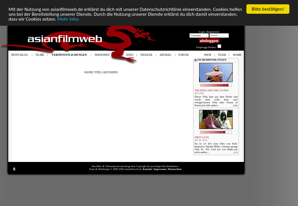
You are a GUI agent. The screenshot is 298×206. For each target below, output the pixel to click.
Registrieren (213, 31)
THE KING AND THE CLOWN (211, 90)
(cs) (236, 152)
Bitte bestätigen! (268, 9)
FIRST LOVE (202, 137)
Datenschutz (175, 169)
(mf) (235, 105)
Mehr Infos (68, 19)
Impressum (160, 169)
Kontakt (147, 169)
